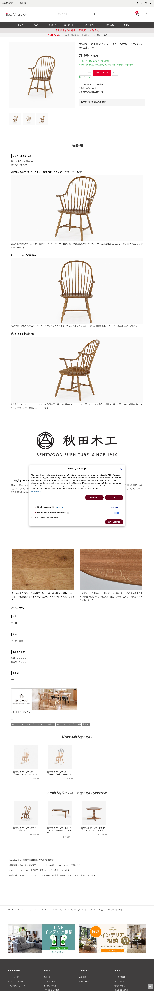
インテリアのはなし (16, 987)
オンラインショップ (26, 915)
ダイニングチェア (62, 915)
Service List (59, 507)
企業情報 (82, 982)
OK (114, 497)
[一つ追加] (89, 72)
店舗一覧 (47, 982)
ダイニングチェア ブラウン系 (69, 726)
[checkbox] (116, 513)
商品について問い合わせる (93, 104)
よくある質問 (119, 982)
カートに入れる (101, 74)
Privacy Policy (36, 491)
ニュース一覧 (13, 982)
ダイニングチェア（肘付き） (43, 726)
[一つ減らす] (89, 75)
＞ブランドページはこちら (23, 713)
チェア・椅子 (44, 915)
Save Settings (114, 522)
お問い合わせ (119, 987)
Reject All (94, 497)
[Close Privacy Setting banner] (121, 469)
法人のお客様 (84, 987)
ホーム (11, 915)
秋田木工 (86, 726)
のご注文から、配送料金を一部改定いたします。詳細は (77, 37)
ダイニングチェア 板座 (21, 726)
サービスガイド (50, 987)
